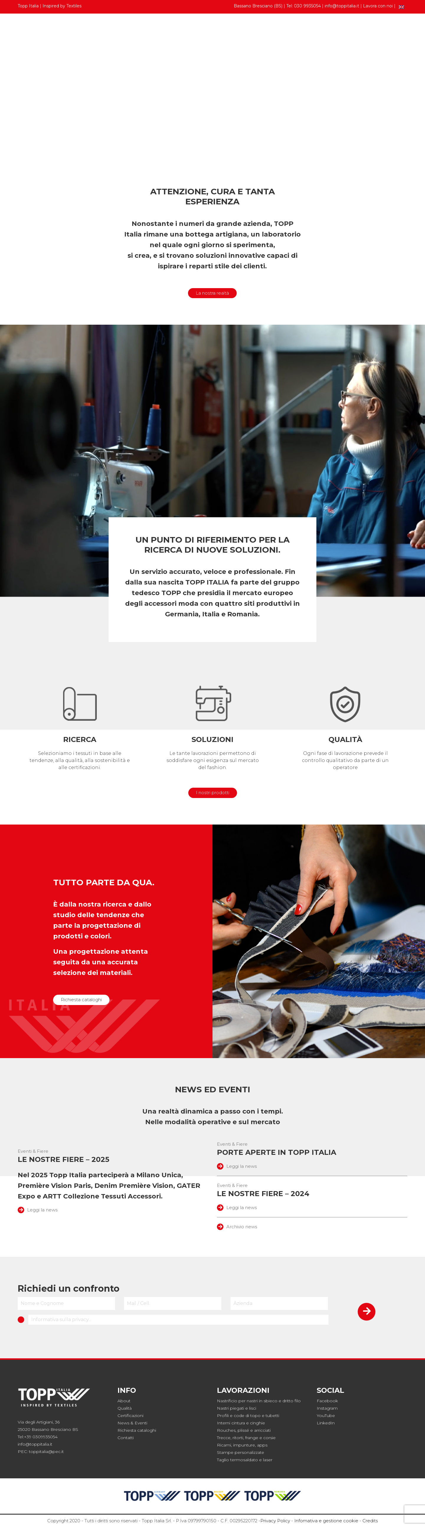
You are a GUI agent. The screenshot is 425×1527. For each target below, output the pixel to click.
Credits (370, 1520)
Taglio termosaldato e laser (244, 1459)
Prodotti (32, 30)
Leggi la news (38, 1210)
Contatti (394, 30)
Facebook (327, 1400)
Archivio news (237, 1226)
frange (251, 1437)
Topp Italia (333, 30)
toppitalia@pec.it (46, 1451)
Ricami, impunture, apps (242, 1445)
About (123, 1400)
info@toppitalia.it (342, 6)
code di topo (247, 1415)
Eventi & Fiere (33, 1151)
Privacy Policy (275, 1520)
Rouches (226, 1430)
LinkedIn (326, 1423)
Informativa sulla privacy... (61, 1319)
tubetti (272, 1415)
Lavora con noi (378, 6)
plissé (243, 1430)
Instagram (327, 1408)
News (367, 30)
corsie (269, 1437)
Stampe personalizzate (240, 1452)
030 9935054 (307, 6)
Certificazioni (130, 1415)
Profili (223, 1415)
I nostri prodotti (212, 792)
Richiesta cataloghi (81, 999)
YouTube (326, 1415)
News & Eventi (132, 1423)
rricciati (263, 1430)
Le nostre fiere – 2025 (63, 1159)
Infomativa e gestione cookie (326, 1520)
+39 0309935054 (41, 1436)
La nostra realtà (212, 293)
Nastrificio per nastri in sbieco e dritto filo (259, 1400)
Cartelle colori (79, 30)
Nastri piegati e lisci (236, 1408)
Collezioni (124, 30)
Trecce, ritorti (230, 1437)
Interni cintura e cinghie (241, 1423)
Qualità (124, 1408)
